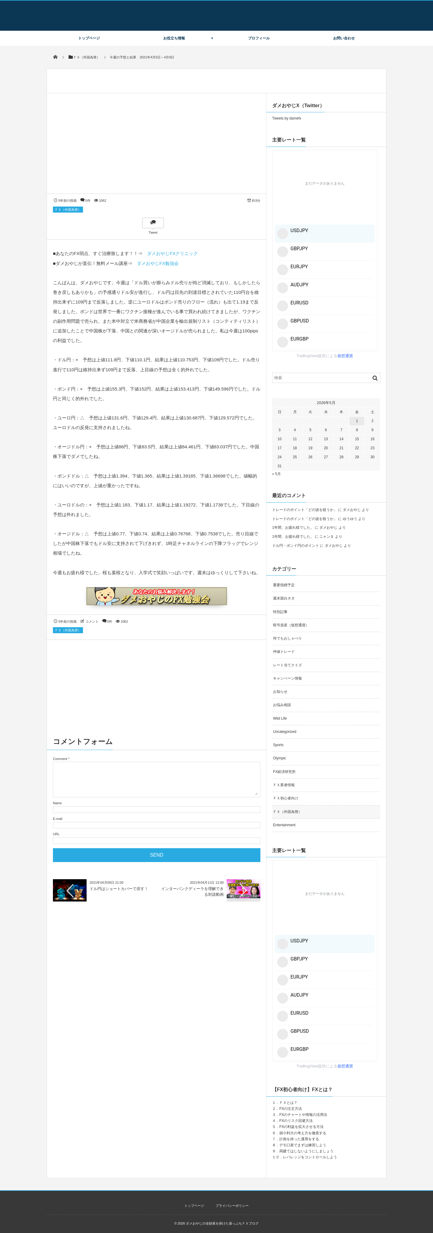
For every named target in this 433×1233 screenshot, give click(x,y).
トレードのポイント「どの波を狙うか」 (304, 510)
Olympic (279, 758)
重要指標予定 (284, 585)
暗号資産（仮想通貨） (291, 625)
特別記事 (280, 612)
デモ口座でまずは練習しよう (302, 1145)
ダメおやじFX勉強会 (158, 263)
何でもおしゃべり (287, 638)
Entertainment (284, 825)
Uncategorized (284, 732)
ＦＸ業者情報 (284, 785)
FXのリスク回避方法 (296, 1121)
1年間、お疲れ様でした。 (293, 527)
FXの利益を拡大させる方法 (301, 1127)
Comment (60, 759)
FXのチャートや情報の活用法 (303, 1115)
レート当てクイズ (287, 665)
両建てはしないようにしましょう (306, 1151)
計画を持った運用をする (299, 1139)
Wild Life (280, 718)
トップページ (89, 38)
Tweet (153, 232)
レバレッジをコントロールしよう (310, 1157)
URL (56, 834)
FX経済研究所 (284, 772)
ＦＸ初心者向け (285, 798)
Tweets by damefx (286, 118)
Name (57, 803)
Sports (278, 745)
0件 (88, 200)
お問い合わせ (344, 38)
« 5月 (276, 474)
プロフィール (259, 38)
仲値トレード (284, 651)
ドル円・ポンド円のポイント (295, 545)
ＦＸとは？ (288, 1103)
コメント (92, 621)
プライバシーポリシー (232, 1205)
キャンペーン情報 (287, 678)
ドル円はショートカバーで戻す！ (119, 888)
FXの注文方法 (290, 1109)
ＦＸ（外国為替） (68, 209)
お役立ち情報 (174, 38)
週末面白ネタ (284, 598)
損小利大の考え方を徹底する (302, 1133)
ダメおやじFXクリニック (172, 253)
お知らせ (280, 692)
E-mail (57, 818)
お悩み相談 (282, 705)
